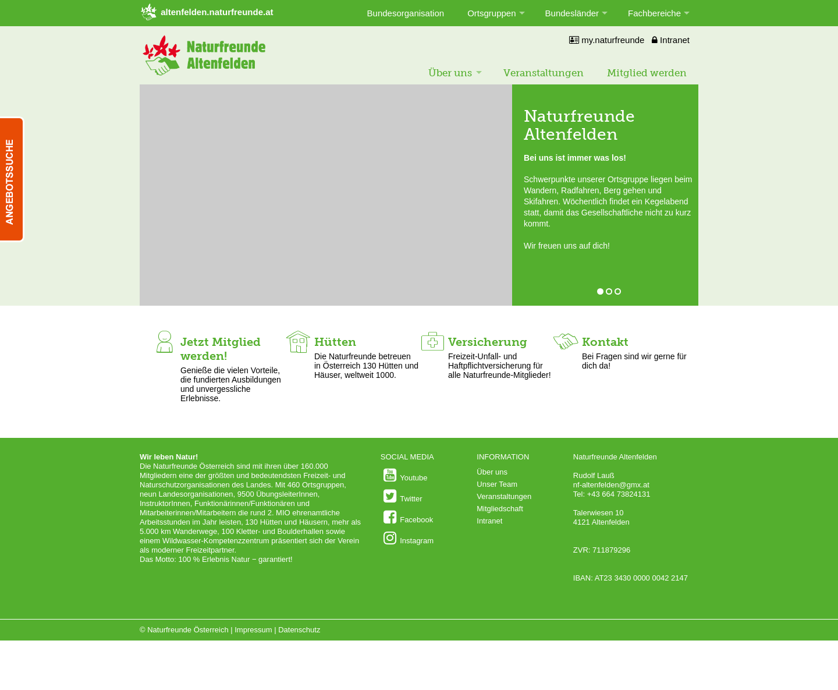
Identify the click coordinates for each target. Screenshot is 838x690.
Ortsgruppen (491, 13)
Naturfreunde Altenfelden (579, 125)
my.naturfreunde (606, 40)
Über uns (450, 73)
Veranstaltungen (543, 73)
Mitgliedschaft (500, 508)
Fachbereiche (654, 13)
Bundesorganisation (406, 13)
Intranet (671, 40)
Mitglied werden (647, 73)
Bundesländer (572, 13)
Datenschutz (299, 629)
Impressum (253, 629)
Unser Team (497, 484)
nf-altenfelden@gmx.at (611, 484)
